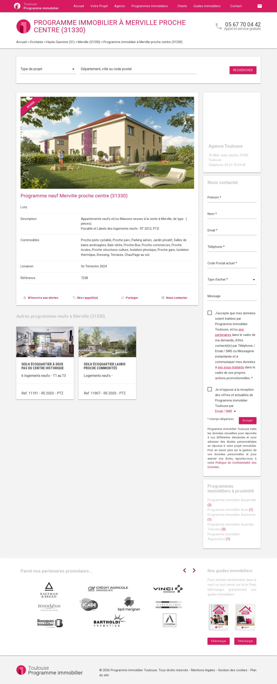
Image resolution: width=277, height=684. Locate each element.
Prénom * (214, 197)
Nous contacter (176, 297)
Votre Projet (99, 6)
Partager (132, 297)
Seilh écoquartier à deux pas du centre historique (42, 366)
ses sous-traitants (231, 367)
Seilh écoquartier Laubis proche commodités (105, 366)
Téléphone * (216, 247)
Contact (236, 6)
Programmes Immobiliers (150, 6)
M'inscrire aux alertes (43, 297)
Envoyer (248, 420)
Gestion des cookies (232, 670)
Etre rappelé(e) (87, 297)
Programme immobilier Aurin (230, 510)
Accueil (79, 6)
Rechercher (243, 70)
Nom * (212, 214)
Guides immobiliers (207, 6)
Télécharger (218, 641)
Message (214, 296)
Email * (212, 230)
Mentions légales (203, 670)
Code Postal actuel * (222, 263)
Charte (182, 6)
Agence (119, 6)
